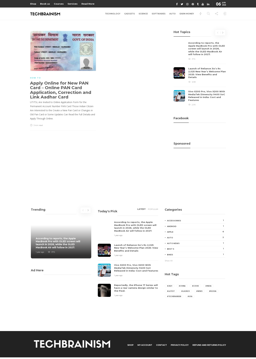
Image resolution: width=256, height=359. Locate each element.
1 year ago (40, 252)
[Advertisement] (200, 166)
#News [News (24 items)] (199, 291)
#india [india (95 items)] (208, 286)
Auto (172, 13)
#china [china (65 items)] (182, 286)
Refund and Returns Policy (209, 345)
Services (73, 3)
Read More (87, 3)
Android (196, 226)
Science (143, 13)
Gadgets (129, 13)
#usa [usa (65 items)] (190, 296)
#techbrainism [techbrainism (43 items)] (174, 296)
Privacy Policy (180, 345)
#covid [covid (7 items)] (195, 286)
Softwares (158, 13)
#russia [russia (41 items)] (212, 291)
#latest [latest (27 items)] (171, 291)
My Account (144, 345)
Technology (112, 13)
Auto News (196, 243)
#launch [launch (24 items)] (185, 291)
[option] (200, 74)
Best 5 (196, 248)
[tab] (141, 210)
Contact (161, 345)
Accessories (196, 220)
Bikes (196, 254)
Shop (33, 3)
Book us (45, 3)
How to (35, 78)
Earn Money (187, 13)
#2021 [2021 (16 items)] (169, 286)
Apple (196, 231)
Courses (59, 3)
